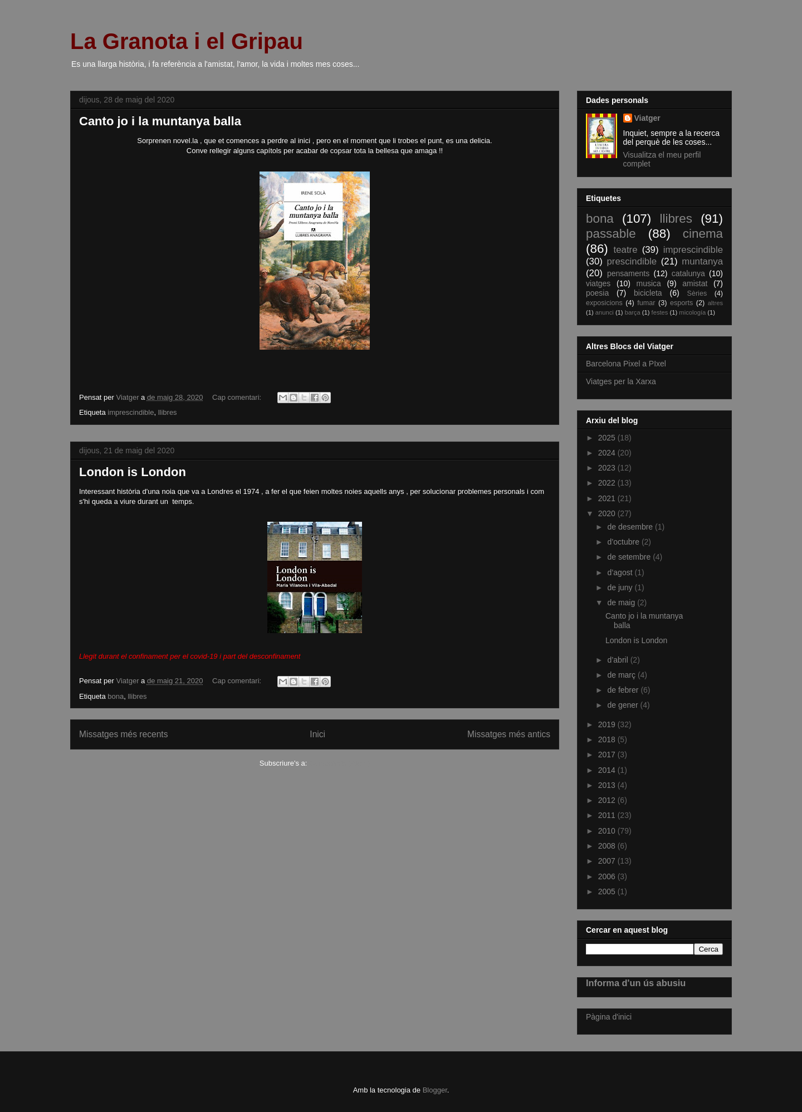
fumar (646, 303)
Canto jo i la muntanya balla (160, 121)
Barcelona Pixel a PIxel (626, 363)
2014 (608, 770)
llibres (167, 412)
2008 (608, 845)
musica (648, 283)
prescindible (632, 261)
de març (622, 674)
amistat (694, 283)
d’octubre (624, 541)
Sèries (697, 293)
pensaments (628, 273)
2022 (608, 482)
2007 (608, 860)
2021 (608, 498)
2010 (608, 830)
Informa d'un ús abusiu (636, 983)
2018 (608, 739)
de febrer (623, 689)
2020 (608, 513)
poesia (597, 292)
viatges (598, 283)
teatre (626, 249)
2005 (608, 891)
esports (681, 303)
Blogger (435, 1090)
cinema (703, 234)
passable (611, 234)
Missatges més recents (123, 734)
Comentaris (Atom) (339, 763)
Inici (317, 734)
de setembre (630, 556)
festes (660, 312)
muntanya (702, 261)
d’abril (618, 659)
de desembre (631, 526)
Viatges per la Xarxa (621, 381)
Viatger (647, 118)
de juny (620, 587)
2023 (608, 467)
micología (692, 312)
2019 (608, 724)
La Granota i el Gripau (186, 41)
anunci (604, 312)
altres (715, 303)
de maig (622, 602)
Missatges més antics (508, 734)
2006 (608, 876)
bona (115, 696)
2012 (608, 800)
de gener (623, 704)
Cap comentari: (237, 397)
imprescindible (130, 412)
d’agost (620, 572)
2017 (608, 754)
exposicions (604, 303)
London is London (132, 472)
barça (632, 312)
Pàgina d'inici (609, 1016)
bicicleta (648, 292)
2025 (608, 437)
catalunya (688, 273)
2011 (608, 815)
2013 (608, 785)
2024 (608, 452)
